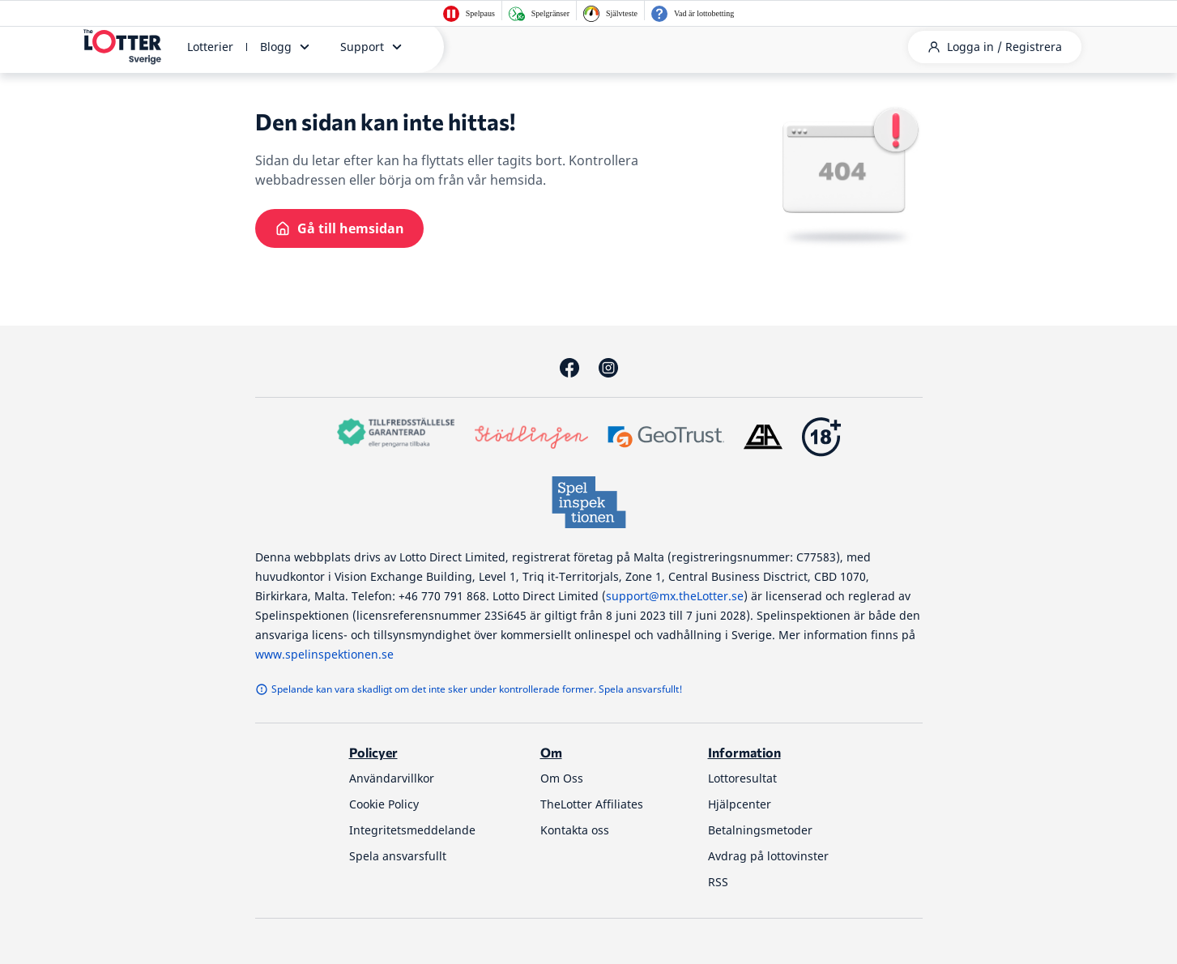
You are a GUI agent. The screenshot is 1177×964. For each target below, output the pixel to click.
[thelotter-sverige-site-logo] (122, 47)
